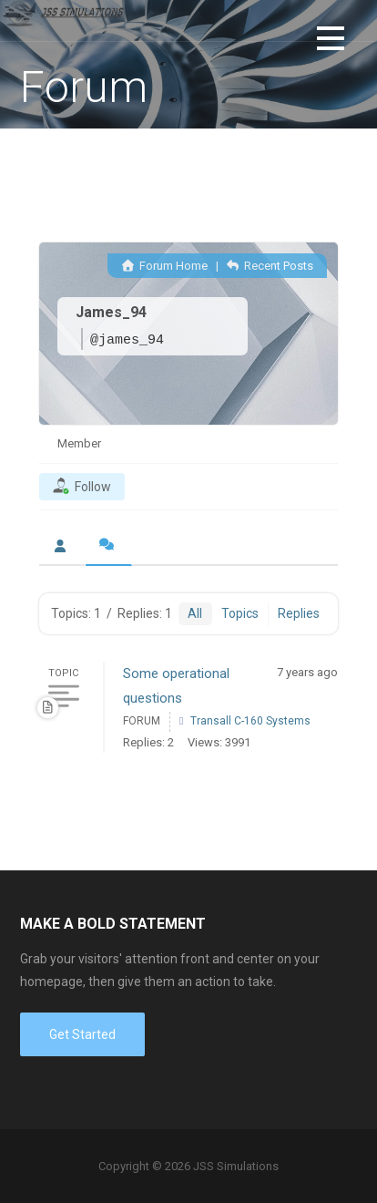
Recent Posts (270, 265)
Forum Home (164, 265)
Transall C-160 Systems (250, 721)
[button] (330, 41)
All (195, 613)
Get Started (82, 1034)
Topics (240, 613)
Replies (299, 613)
